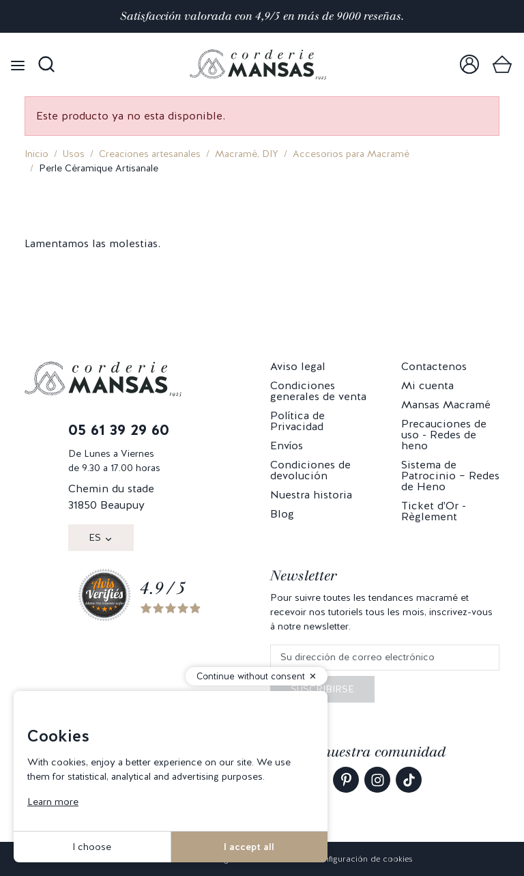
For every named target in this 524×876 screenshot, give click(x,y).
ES (95, 537)
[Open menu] (17, 64)
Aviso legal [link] (297, 366)
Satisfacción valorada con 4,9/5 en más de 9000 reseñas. (262, 16)
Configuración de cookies (362, 858)
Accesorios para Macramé (351, 153)
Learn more (52, 801)
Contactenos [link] (434, 366)
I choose (91, 846)
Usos (74, 153)
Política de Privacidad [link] (297, 421)
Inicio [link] (36, 153)
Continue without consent (250, 676)
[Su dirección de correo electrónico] (384, 658)
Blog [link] (282, 514)
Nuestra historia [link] (311, 495)
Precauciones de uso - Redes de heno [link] (443, 434)
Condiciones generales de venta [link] (318, 391)
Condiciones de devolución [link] (310, 470)
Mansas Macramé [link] (446, 404)
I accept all (249, 846)
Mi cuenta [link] (427, 385)
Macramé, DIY (246, 153)
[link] (469, 64)
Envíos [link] (286, 445)
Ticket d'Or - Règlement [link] (433, 511)
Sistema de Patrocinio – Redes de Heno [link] (450, 475)
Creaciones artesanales (150, 153)
